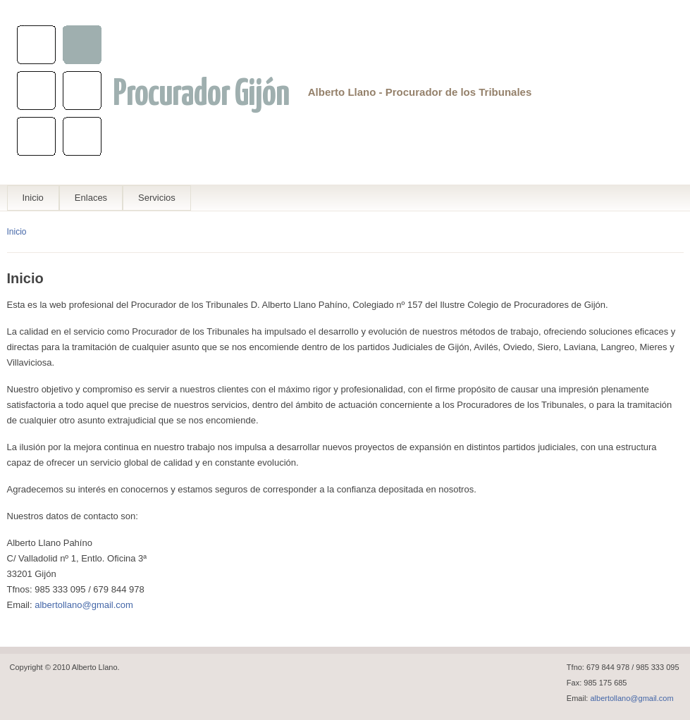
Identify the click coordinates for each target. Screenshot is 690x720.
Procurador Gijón (201, 95)
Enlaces (91, 197)
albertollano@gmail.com (84, 605)
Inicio (33, 197)
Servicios (156, 197)
